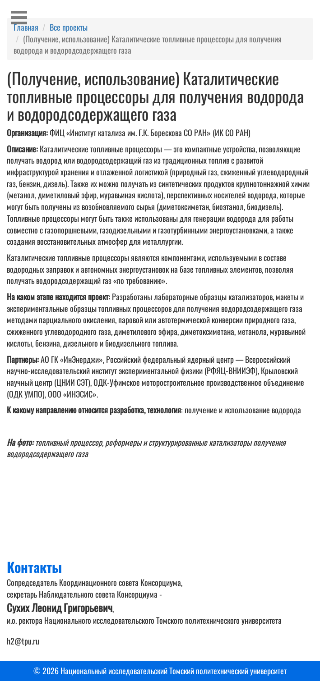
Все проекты (69, 27)
